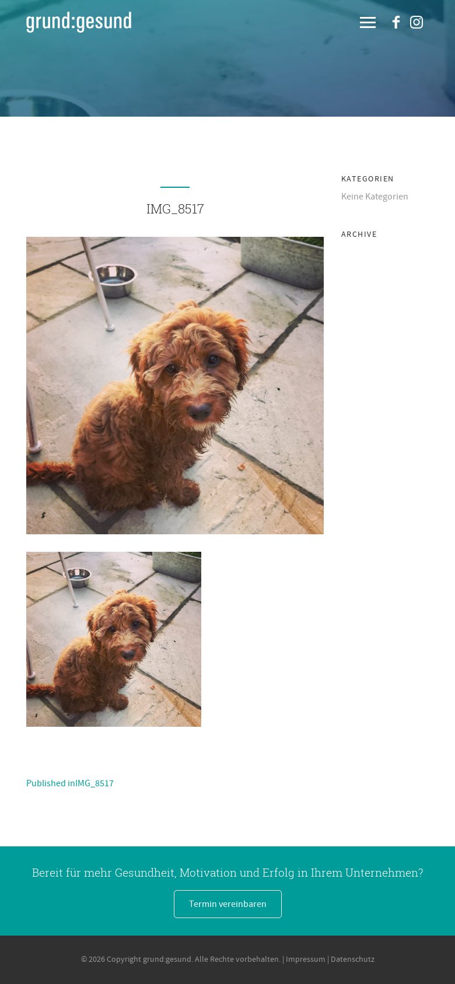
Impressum (306, 959)
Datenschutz (352, 959)
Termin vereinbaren (228, 904)
